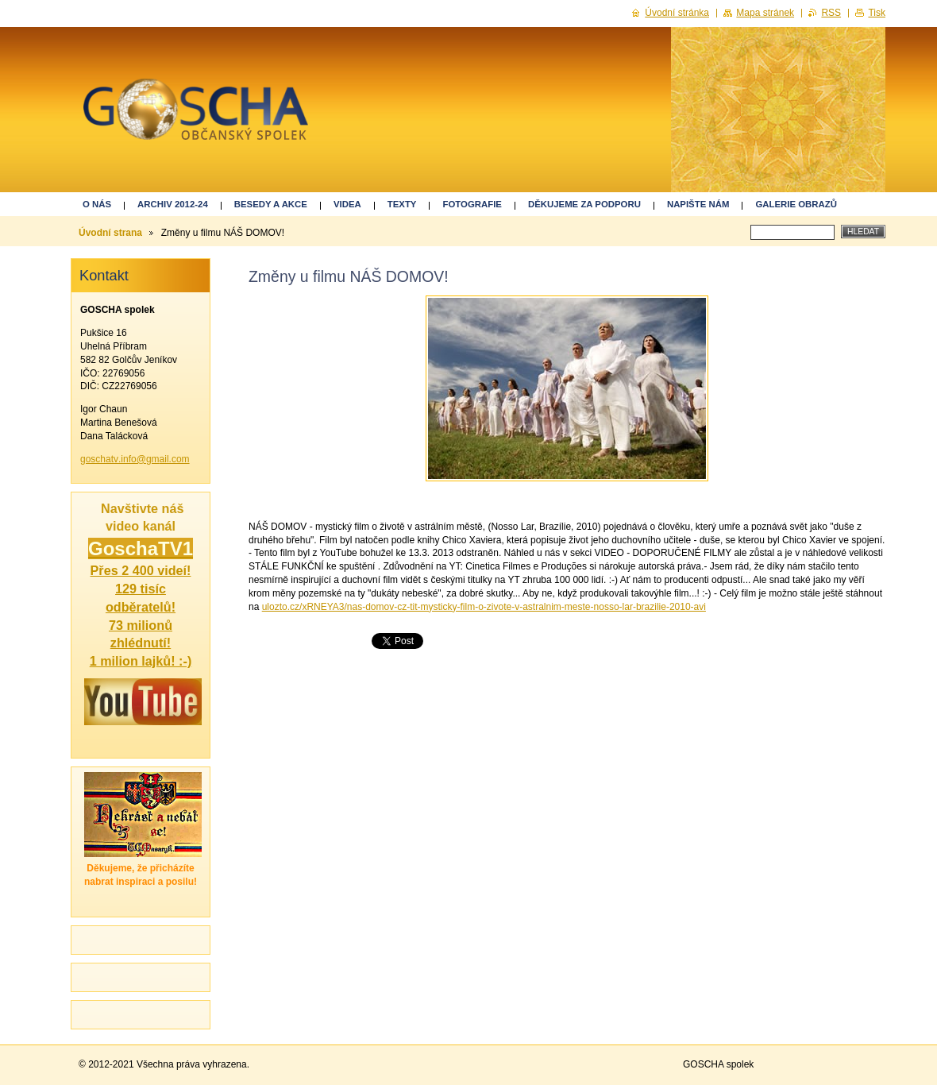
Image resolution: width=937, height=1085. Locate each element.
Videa (347, 204)
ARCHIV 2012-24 (172, 204)
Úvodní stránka (677, 12)
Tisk (876, 12)
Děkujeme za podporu (584, 204)
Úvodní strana (110, 232)
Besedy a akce (270, 204)
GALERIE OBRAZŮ (796, 204)
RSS (831, 12)
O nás (97, 204)
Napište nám (698, 204)
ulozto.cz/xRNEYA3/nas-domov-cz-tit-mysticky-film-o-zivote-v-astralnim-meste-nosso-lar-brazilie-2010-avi (484, 606)
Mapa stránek (765, 12)
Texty (402, 204)
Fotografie (471, 204)
